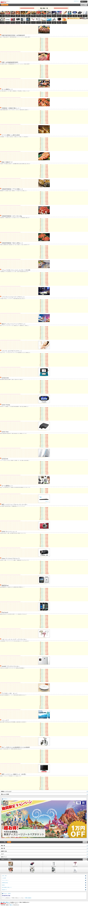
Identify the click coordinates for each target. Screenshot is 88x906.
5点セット (44, 42)
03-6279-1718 (6, 895)
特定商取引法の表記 (5, 882)
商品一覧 (3, 845)
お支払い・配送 (4, 875)
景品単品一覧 (84, 4)
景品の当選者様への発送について (7, 887)
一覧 (85, 842)
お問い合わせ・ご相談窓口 (7, 893)
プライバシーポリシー (5, 880)
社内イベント (4, 856)
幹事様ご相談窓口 (28, 897)
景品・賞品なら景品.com (5, 902)
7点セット (44, 46)
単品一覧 (3, 848)
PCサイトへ (83, 1)
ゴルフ (2, 854)
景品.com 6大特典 (5, 794)
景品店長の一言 (4, 889)
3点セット (44, 38)
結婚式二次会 (4, 851)
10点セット (44, 49)
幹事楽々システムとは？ (6, 791)
